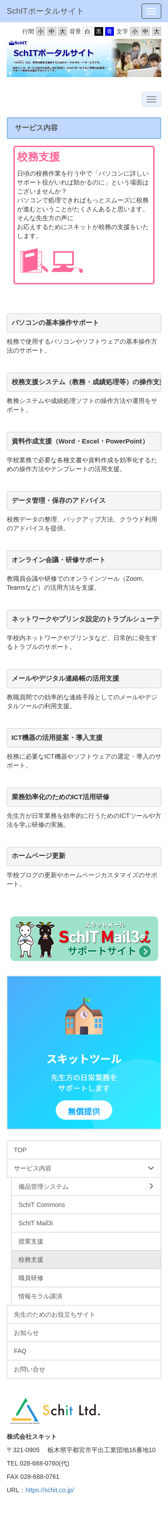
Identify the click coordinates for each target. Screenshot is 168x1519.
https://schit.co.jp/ (50, 1490)
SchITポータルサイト (45, 11)
